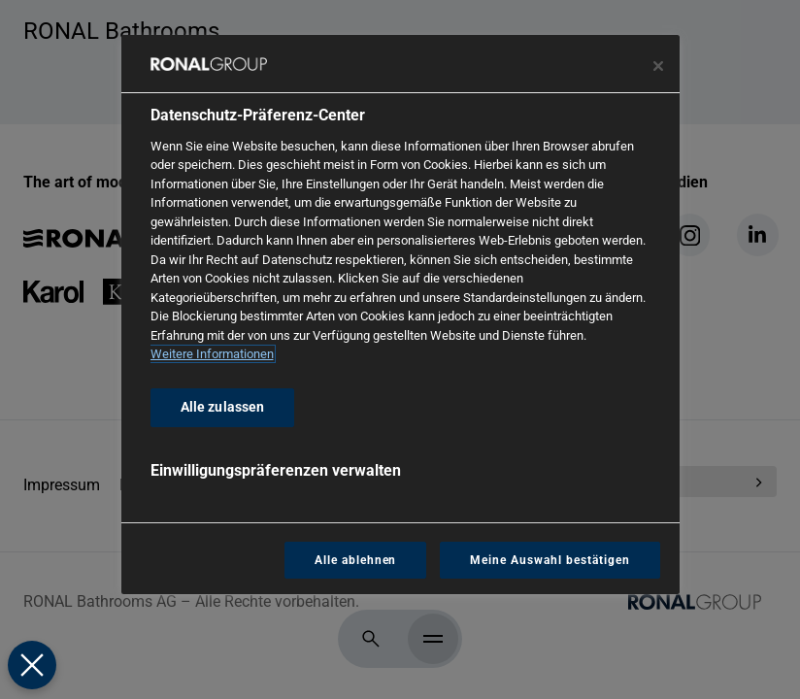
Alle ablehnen (355, 560)
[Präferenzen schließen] (32, 665)
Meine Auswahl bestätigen (549, 560)
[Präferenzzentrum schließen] (658, 66)
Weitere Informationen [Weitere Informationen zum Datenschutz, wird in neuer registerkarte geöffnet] (212, 354)
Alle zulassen (223, 407)
